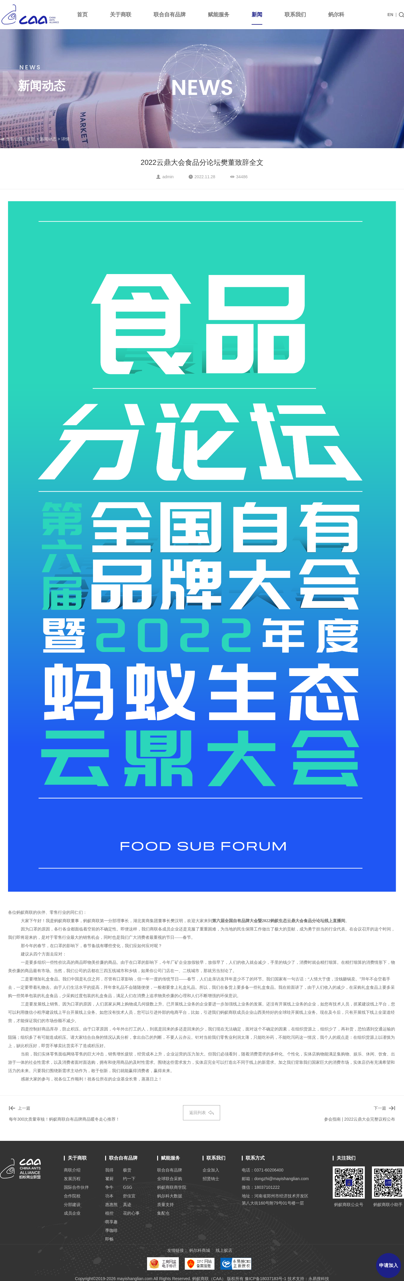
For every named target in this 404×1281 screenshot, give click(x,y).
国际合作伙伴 (76, 1187)
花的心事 (131, 1213)
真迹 (127, 1204)
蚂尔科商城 (199, 1250)
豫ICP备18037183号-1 (265, 1278)
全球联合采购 (169, 1178)
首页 (82, 15)
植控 (109, 1213)
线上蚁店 (224, 1250)
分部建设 (72, 1204)
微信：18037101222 (261, 1187)
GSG (127, 1187)
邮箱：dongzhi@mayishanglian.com (275, 1178)
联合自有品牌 (170, 15)
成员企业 (72, 1213)
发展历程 (72, 1178)
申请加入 (388, 1265)
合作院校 (72, 1196)
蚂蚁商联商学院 (171, 1187)
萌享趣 (111, 1221)
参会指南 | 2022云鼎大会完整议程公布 (359, 1119)
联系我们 (295, 15)
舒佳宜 (129, 1196)
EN (390, 14)
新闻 (257, 18)
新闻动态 (48, 139)
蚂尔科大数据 (169, 1196)
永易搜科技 (318, 1278)
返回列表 (201, 1112)
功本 (109, 1196)
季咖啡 (111, 1230)
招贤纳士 (211, 1178)
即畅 (109, 1239)
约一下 (129, 1178)
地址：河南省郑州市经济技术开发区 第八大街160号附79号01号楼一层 (275, 1199)
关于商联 (120, 15)
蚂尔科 (336, 15)
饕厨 (109, 1178)
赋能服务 (218, 15)
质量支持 (165, 1204)
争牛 (109, 1187)
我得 (109, 1170)
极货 (127, 1170)
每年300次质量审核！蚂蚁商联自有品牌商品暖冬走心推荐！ (64, 1119)
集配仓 (163, 1213)
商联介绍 (72, 1170)
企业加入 (211, 1170)
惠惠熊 (111, 1204)
